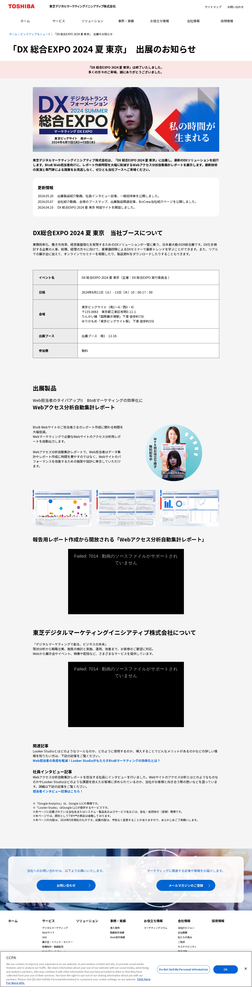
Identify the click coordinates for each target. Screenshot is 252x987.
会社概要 (182, 932)
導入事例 (115, 928)
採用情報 (218, 920)
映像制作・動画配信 (52, 946)
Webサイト (48, 932)
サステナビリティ (187, 946)
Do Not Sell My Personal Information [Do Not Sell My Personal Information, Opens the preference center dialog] (183, 969)
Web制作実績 (117, 937)
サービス (48, 920)
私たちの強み (185, 937)
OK (225, 969)
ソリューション (87, 920)
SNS (44, 937)
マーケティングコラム (155, 928)
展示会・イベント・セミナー (57, 942)
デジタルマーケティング (55, 928)
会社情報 (184, 920)
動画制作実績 (117, 932)
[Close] (245, 968)
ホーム (13, 920)
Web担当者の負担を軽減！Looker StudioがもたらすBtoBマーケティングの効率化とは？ (96, 760)
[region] (126, 969)
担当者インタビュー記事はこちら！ (58, 791)
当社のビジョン (186, 928)
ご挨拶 (181, 942)
